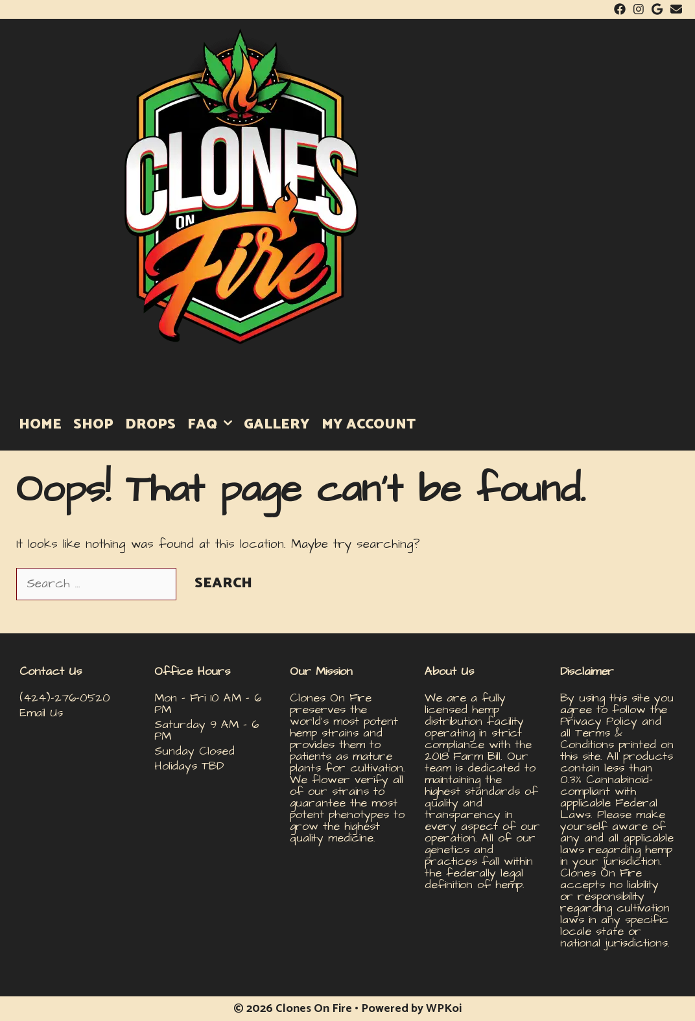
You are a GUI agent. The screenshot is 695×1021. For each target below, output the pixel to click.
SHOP (93, 424)
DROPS (150, 424)
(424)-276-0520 (64, 698)
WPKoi (444, 1008)
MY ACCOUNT (369, 424)
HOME (40, 424)
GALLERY (277, 424)
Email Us (41, 713)
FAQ (212, 424)
